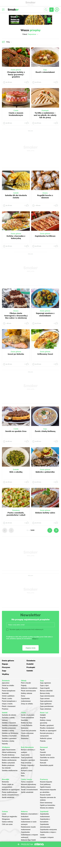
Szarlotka (24, 713)
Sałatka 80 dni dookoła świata (16, 196)
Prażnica (5, 702)
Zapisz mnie (30, 648)
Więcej (34, 638)
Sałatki (16, 193)
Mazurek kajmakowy (28, 777)
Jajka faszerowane (8, 743)
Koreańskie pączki (46, 758)
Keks (22, 769)
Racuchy (5, 681)
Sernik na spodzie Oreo (15, 431)
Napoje (43, 660)
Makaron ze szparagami (11, 783)
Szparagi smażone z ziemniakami (45, 314)
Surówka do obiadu (9, 708)
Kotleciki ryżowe (46, 731)
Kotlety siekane (26, 686)
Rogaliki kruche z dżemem (45, 196)
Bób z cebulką (16, 472)
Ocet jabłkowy (45, 777)
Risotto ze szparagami (48, 724)
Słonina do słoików (47, 801)
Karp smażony (26, 756)
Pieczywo (25, 664)
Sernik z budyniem (27, 708)
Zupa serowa (45, 692)
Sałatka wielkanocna (9, 764)
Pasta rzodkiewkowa (9, 785)
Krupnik (43, 711)
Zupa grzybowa (26, 751)
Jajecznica (5, 676)
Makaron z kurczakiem (29, 681)
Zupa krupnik (45, 681)
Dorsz (23, 689)
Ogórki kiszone (45, 780)
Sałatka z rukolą (8, 724)
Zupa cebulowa (45, 702)
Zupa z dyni (44, 679)
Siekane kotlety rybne (45, 513)
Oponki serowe (45, 748)
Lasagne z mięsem (47, 830)
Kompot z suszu (26, 764)
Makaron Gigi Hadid (28, 833)
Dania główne (16, 70)
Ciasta (16, 111)
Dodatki (16, 470)
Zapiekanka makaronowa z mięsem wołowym (29, 827)
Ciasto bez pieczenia (28, 724)
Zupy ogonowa (45, 676)
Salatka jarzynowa (9, 721)
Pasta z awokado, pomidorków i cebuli (16, 514)
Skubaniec (25, 731)
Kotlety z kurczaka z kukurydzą (16, 237)
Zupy (45, 70)
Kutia (23, 766)
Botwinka (5, 775)
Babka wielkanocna (9, 753)
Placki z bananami (8, 699)
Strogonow (6, 812)
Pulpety (23, 679)
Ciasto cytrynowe (27, 726)
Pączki (42, 743)
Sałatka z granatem (9, 731)
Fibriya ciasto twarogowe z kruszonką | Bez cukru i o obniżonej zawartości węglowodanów (16, 318)
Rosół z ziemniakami (45, 72)
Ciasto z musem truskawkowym (16, 114)
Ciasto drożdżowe (27, 711)
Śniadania (16, 510)
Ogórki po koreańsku (47, 798)
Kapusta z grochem (28, 753)
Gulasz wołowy (7, 815)
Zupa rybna (25, 748)
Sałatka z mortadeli (9, 729)
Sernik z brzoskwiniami (10, 788)
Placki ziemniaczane (28, 684)
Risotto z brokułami (47, 721)
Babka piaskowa (8, 758)
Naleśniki (5, 686)
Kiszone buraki (45, 788)
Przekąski (45, 111)
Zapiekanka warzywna (48, 823)
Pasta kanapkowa (8, 684)
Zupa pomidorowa (46, 699)
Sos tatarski (6, 761)
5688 (32, 530)
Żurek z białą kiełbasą (45, 431)
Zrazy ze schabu (27, 697)
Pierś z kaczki (26, 676)
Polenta (43, 734)
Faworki (43, 745)
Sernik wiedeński (8, 790)
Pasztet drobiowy (8, 748)
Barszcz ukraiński (46, 684)
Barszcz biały (45, 686)
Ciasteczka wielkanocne (10, 751)
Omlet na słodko (8, 679)
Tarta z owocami (27, 775)
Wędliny (43, 667)
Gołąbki (43, 708)
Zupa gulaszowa (46, 694)
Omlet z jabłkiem (8, 689)
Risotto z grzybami (47, 718)
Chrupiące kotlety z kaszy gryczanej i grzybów (16, 74)
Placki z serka (7, 692)
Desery (45, 193)
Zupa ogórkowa (45, 697)
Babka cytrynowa (8, 756)
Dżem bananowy (46, 796)
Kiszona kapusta (46, 775)
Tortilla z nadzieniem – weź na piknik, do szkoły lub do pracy (45, 115)
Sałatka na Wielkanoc (10, 726)
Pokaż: (30, 34)
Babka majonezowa (28, 780)
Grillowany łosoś (45, 354)
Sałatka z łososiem (9, 716)
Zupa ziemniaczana (47, 689)
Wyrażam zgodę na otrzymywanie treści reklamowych (24, 630)
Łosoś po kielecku (16, 354)
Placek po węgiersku (9, 810)
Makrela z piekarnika (45, 472)
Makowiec (24, 721)
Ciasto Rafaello (26, 718)
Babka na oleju (26, 716)
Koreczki (43, 756)
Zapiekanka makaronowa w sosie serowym (28, 814)
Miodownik (25, 729)
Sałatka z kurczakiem (10, 718)
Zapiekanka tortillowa (45, 236)
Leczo (4, 807)
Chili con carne (7, 817)
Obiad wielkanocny (9, 745)
